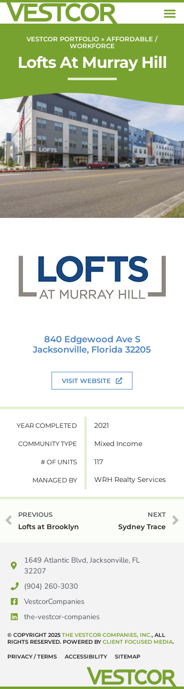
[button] (169, 13)
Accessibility (86, 656)
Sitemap (127, 656)
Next (167, 130)
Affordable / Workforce (114, 42)
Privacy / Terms (32, 656)
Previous (17, 130)
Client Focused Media (138, 641)
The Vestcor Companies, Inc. (107, 634)
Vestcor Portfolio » (66, 39)
